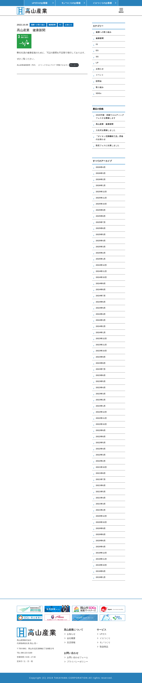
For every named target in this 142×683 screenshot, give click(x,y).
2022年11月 (101, 418)
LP (97, 63)
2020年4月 (101, 547)
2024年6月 (101, 302)
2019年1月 (101, 577)
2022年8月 (101, 437)
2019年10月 (101, 565)
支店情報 (71, 642)
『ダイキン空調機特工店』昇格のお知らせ (109, 137)
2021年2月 (101, 510)
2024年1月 (101, 332)
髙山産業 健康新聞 (105, 124)
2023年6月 (101, 375)
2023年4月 (101, 388)
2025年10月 (101, 204)
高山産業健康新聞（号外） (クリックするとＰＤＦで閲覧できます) (42, 65)
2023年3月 (101, 394)
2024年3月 (101, 320)
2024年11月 (101, 271)
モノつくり (105, 642)
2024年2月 (101, 326)
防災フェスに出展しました (107, 145)
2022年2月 (101, 461)
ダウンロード (74, 65)
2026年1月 (101, 185)
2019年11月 (101, 559)
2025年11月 (101, 198)
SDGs (98, 93)
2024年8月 (101, 289)
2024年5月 (101, 308)
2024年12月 (101, 265)
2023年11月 (101, 345)
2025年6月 (101, 228)
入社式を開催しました (105, 130)
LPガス (103, 634)
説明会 (99, 81)
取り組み (100, 87)
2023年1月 (101, 406)
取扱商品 (104, 646)
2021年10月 (101, 467)
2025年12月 (101, 192)
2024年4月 (101, 314)
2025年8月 (101, 216)
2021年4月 (101, 498)
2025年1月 (101, 259)
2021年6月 (101, 485)
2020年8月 (101, 534)
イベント (100, 75)
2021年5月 (101, 492)
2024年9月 (101, 283)
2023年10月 (101, 351)
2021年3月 (101, 504)
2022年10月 (101, 424)
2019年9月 (101, 571)
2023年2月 (101, 400)
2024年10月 (101, 277)
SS (60, 25)
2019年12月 (101, 553)
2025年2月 (101, 253)
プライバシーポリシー (77, 661)
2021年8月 (101, 473)
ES (97, 50)
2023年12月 (101, 339)
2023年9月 (101, 357)
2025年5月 (101, 234)
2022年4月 (101, 449)
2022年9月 (101, 430)
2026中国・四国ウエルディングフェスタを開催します (110, 116)
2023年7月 (101, 369)
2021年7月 (101, 479)
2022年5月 (101, 443)
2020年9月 (101, 528)
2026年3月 (101, 173)
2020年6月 (101, 541)
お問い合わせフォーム (77, 657)
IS (97, 44)
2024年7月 (101, 296)
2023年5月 (101, 381)
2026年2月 (101, 179)
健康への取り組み (38, 25)
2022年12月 (101, 412)
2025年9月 (101, 210)
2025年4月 (101, 241)
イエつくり (105, 638)
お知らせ (68, 25)
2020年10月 (101, 522)
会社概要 (71, 638)
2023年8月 (101, 363)
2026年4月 (101, 167)
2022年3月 (101, 455)
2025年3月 (101, 247)
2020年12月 (101, 516)
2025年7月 (101, 222)
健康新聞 (52, 25)
